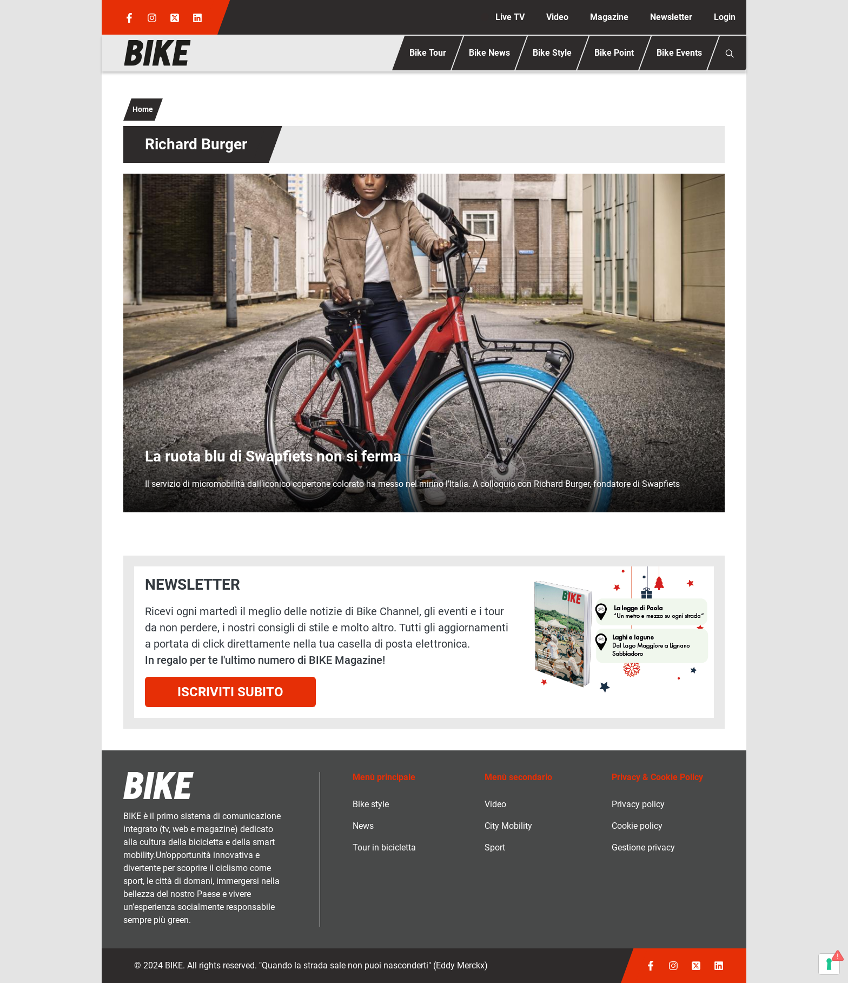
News (363, 826)
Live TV (510, 17)
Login (725, 17)
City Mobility (508, 826)
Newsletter (671, 17)
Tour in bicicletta (384, 847)
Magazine (609, 17)
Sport (495, 847)
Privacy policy (638, 804)
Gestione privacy (643, 847)
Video (557, 17)
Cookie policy (637, 826)
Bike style (371, 804)
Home (142, 109)
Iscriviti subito (230, 692)
